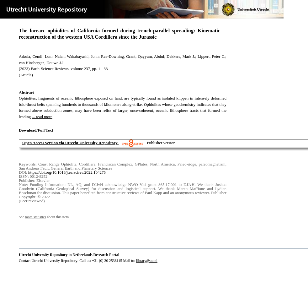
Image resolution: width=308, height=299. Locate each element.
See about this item (44, 217)
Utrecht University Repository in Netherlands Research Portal (69, 255)
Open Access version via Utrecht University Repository (70, 142)
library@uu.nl (146, 260)
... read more (42, 116)
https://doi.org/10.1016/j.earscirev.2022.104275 (67, 172)
